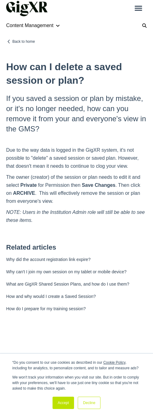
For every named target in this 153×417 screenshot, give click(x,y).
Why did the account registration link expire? (48, 259)
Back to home (23, 41)
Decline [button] (89, 403)
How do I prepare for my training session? (46, 308)
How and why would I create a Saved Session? (51, 296)
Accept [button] (63, 403)
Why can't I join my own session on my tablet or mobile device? (66, 271)
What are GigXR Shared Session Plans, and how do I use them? (67, 284)
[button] (138, 8)
